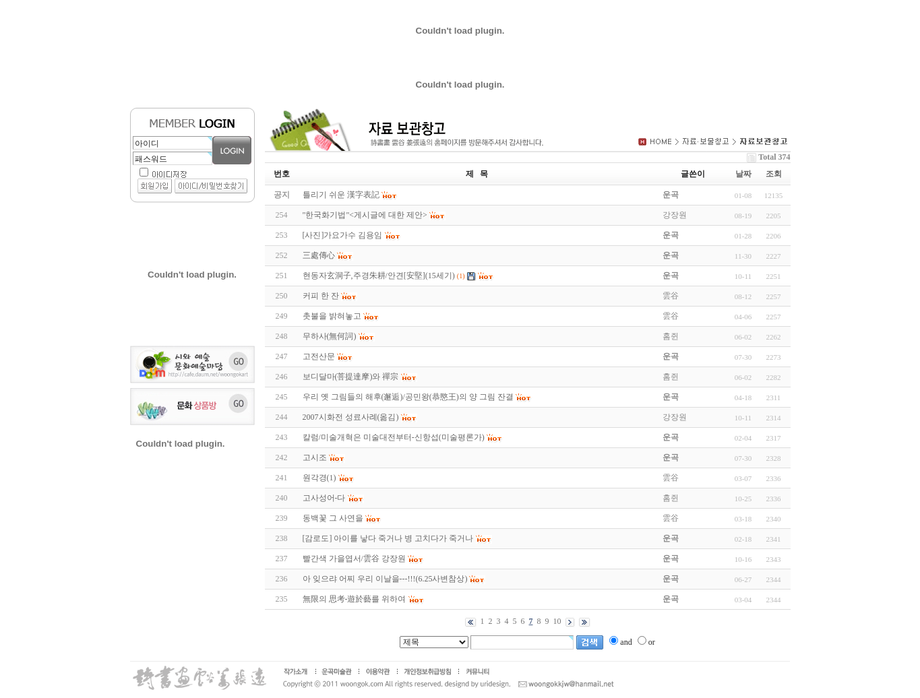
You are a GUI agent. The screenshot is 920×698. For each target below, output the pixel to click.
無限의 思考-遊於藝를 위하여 (354, 599)
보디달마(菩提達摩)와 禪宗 (351, 376)
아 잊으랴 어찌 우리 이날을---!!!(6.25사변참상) (385, 578)
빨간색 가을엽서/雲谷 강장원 (354, 558)
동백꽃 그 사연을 (333, 518)
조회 (774, 174)
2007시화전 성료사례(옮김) (351, 417)
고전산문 (319, 356)
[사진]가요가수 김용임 (343, 235)
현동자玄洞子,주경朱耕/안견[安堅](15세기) (379, 275)
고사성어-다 (324, 498)
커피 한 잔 (321, 295)
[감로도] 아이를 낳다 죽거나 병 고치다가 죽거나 (388, 538)
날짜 (743, 174)
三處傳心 (319, 255)
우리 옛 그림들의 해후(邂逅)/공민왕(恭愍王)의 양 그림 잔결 (408, 397)
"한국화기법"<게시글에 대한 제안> (365, 215)
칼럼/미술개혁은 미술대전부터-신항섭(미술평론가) (394, 437)
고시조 (315, 457)
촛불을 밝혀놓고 (332, 316)
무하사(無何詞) (330, 336)
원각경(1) (319, 477)
